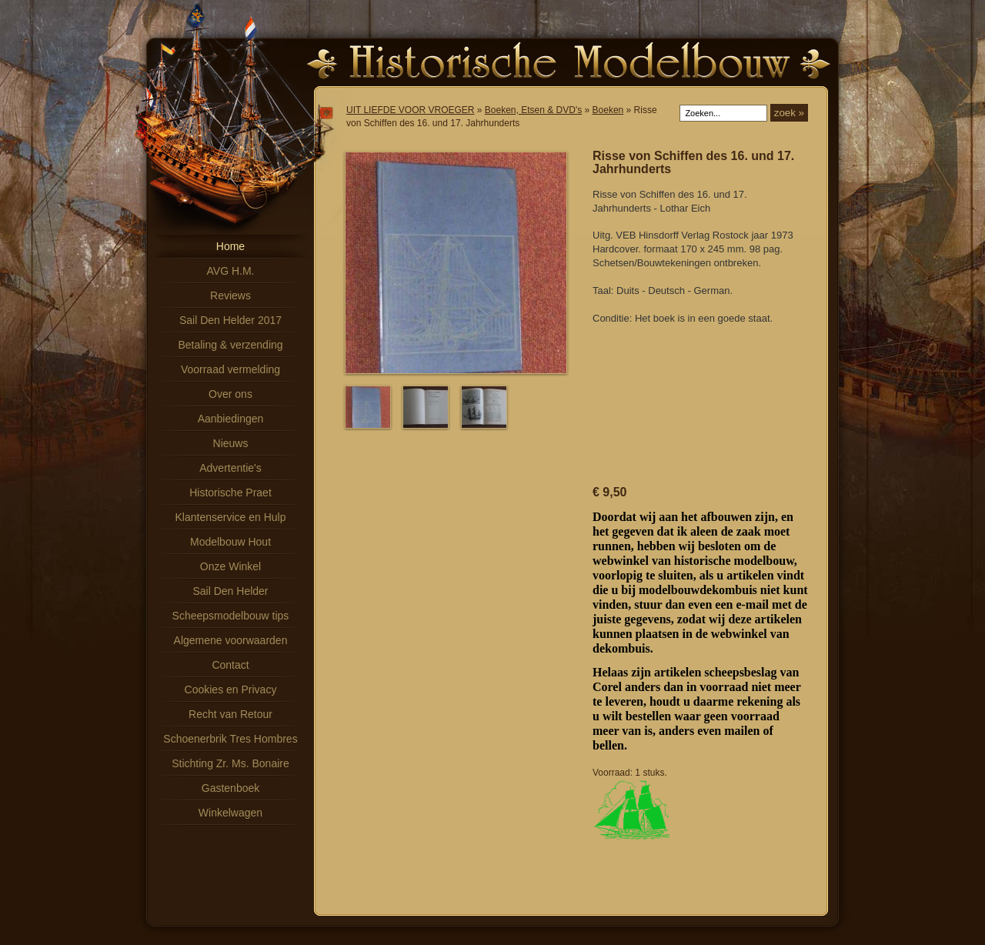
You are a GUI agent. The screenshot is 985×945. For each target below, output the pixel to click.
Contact (230, 665)
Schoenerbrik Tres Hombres (230, 739)
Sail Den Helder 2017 (230, 320)
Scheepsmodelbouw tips (230, 615)
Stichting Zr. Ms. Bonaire (230, 763)
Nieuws (231, 443)
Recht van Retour (230, 714)
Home (230, 246)
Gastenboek (231, 788)
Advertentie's (230, 468)
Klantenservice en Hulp (230, 517)
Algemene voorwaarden (231, 640)
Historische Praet (230, 492)
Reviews (230, 295)
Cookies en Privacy (231, 689)
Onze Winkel (230, 566)
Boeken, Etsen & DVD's (533, 110)
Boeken (608, 110)
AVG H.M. (231, 271)
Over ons (230, 394)
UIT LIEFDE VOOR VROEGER (410, 110)
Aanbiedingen (231, 418)
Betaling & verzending (230, 345)
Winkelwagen (230, 812)
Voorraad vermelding (230, 369)
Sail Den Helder (230, 591)
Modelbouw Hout (230, 542)
